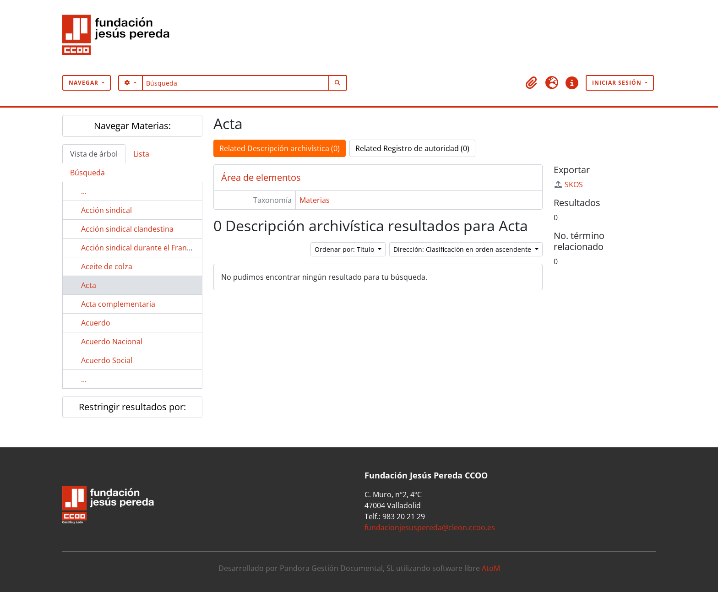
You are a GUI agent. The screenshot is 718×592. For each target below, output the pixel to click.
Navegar (84, 83)
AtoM (491, 568)
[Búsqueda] (235, 83)
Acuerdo (95, 323)
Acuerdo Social (106, 360)
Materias (314, 200)
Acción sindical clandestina (127, 229)
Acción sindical (106, 210)
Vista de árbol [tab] (94, 154)
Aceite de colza (106, 266)
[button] (532, 83)
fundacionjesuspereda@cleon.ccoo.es (429, 527)
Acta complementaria (118, 304)
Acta (88, 285)
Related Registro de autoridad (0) (412, 148)
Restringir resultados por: (132, 407)
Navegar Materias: (132, 125)
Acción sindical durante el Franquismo (147, 248)
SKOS (568, 184)
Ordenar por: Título (345, 249)
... (84, 191)
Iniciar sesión (617, 83)
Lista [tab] (141, 154)
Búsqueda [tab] (87, 173)
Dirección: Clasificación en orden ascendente (463, 249)
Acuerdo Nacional (111, 342)
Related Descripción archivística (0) (279, 148)
